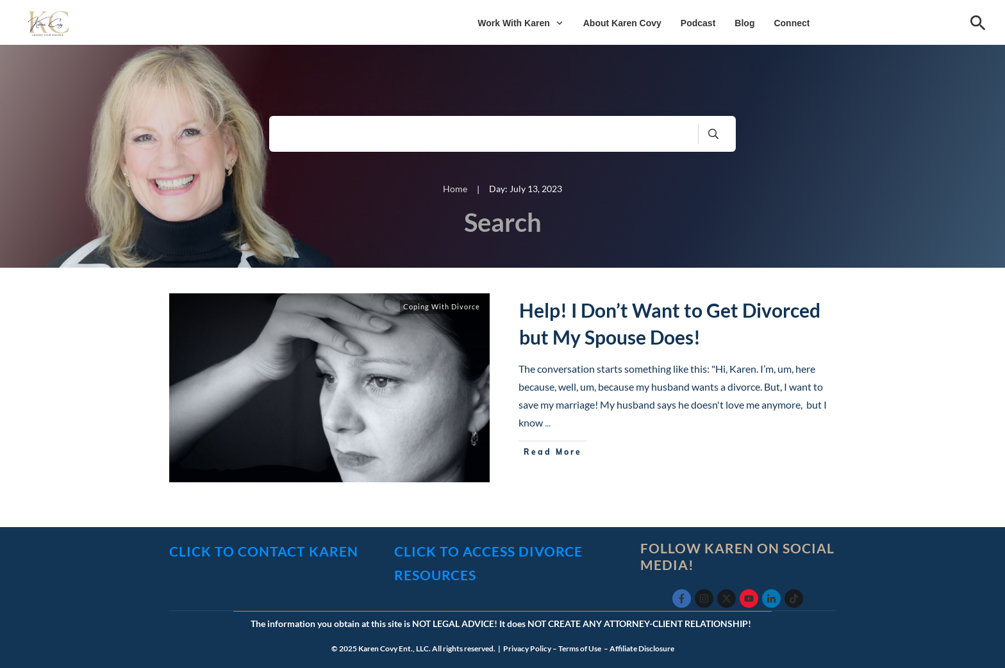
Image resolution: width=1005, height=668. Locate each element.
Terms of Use (580, 648)
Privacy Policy (527, 648)
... (548, 422)
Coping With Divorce (441, 306)
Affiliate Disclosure (642, 648)
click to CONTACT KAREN (263, 551)
